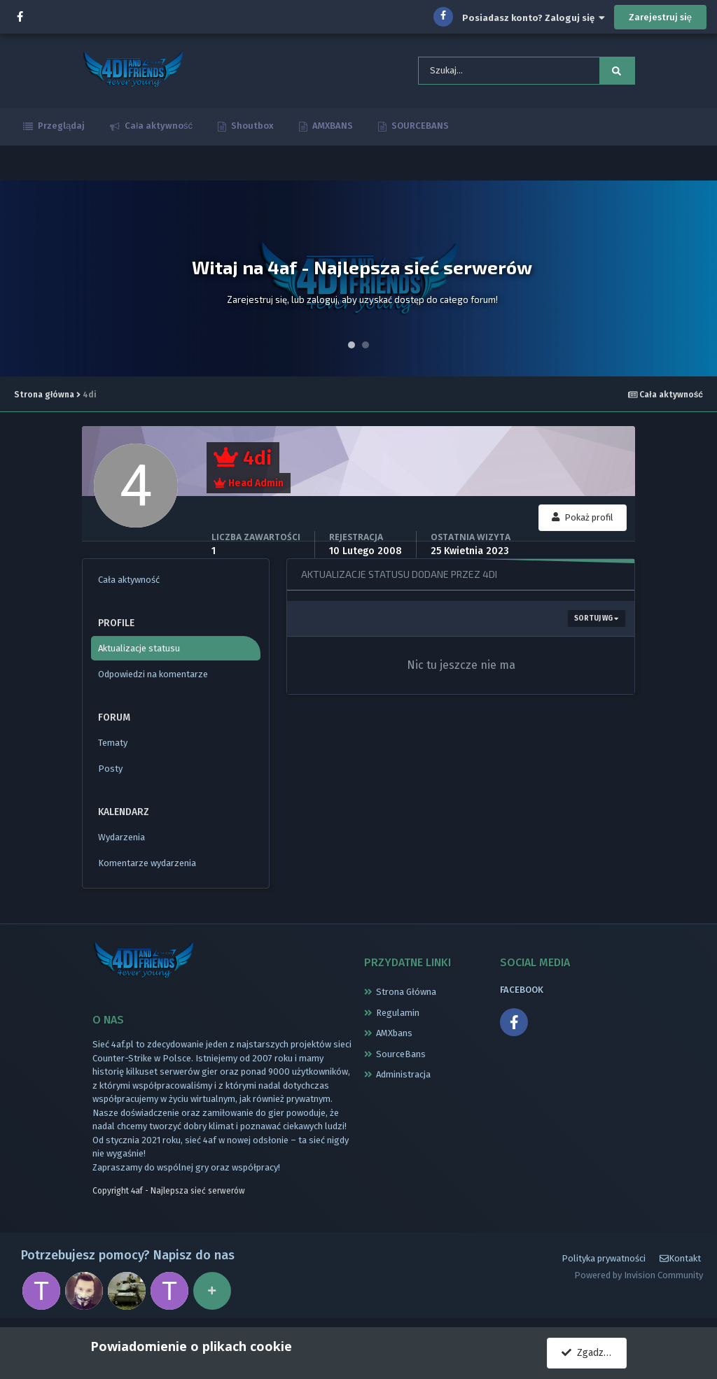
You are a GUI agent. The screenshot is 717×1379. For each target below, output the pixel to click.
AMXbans (394, 1036)
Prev (18, 281)
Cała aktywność (158, 128)
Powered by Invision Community (638, 1280)
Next (699, 281)
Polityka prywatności (604, 1264)
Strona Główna (406, 994)
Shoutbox (251, 128)
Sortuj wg (596, 621)
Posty (110, 771)
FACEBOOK (521, 992)
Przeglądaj (60, 128)
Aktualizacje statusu (139, 651)
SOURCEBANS (419, 128)
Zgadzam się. (594, 1353)
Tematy (112, 745)
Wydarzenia (121, 840)
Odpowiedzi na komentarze (153, 677)
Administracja (403, 1077)
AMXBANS (331, 128)
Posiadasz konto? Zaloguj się (533, 18)
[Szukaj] (488, 72)
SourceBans (401, 1057)
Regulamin (397, 1015)
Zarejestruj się (660, 17)
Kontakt (680, 1264)
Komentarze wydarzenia (147, 866)
